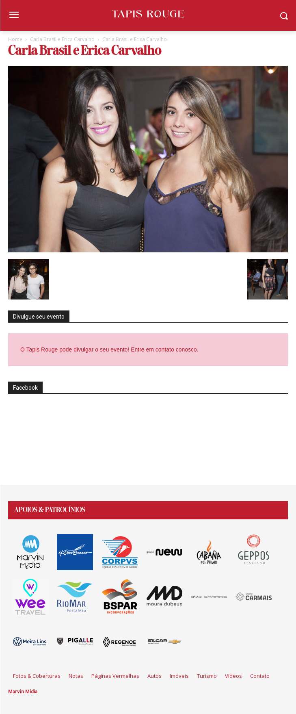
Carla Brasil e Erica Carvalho (62, 39)
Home (15, 39)
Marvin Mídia (22, 691)
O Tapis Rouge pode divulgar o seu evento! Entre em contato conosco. (110, 349)
